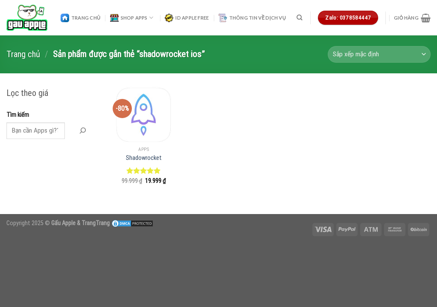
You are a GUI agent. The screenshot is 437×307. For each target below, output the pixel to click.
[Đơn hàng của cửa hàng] (379, 54)
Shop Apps (131, 18)
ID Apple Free (187, 18)
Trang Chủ (80, 18)
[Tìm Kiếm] (82, 130)
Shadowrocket (144, 158)
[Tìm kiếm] (299, 17)
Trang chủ (23, 54)
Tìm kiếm (17, 115)
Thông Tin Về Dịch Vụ (252, 18)
